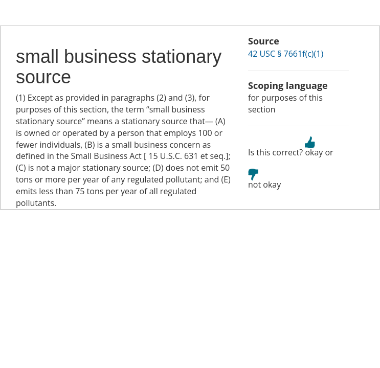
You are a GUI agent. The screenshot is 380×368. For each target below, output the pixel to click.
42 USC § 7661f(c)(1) (285, 53)
